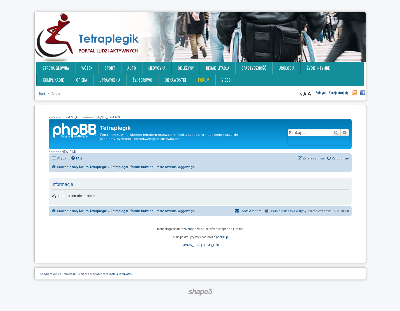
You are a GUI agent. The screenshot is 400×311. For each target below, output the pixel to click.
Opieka (81, 80)
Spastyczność (254, 68)
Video (226, 80)
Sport (110, 68)
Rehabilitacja (217, 68)
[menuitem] (76, 158)
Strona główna (55, 68)
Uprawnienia (109, 80)
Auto (131, 68)
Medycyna (156, 68)
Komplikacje (53, 80)
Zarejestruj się (338, 92)
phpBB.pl (222, 237)
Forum (203, 80)
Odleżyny (186, 68)
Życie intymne (318, 68)
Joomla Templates (120, 274)
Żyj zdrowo (142, 80)
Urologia (287, 68)
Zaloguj (321, 92)
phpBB (192, 229)
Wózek (86, 68)
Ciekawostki (175, 80)
